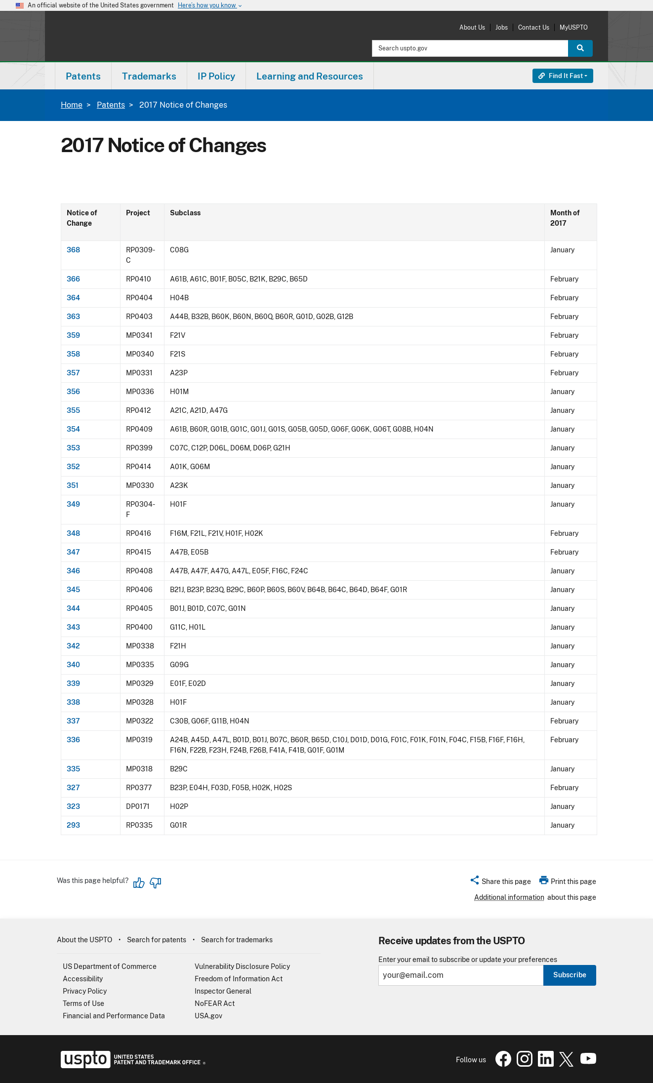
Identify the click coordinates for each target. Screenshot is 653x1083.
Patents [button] (83, 76)
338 (73, 702)
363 (73, 317)
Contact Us (533, 27)
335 (73, 769)
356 (73, 392)
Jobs (501, 27)
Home (71, 105)
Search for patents (156, 940)
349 (73, 504)
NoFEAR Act (215, 1003)
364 (73, 298)
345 (73, 590)
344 (73, 608)
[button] (500, 883)
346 (73, 571)
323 (73, 806)
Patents (111, 105)
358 (73, 354)
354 (73, 429)
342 (73, 646)
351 (73, 485)
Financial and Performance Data (114, 1016)
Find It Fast (560, 76)
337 (73, 721)
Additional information (509, 897)
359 (73, 335)
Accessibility (83, 979)
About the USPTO (84, 940)
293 (73, 825)
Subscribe (569, 975)
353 (73, 448)
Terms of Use (83, 1003)
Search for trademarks (237, 940)
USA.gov (208, 1016)
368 (73, 250)
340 (73, 665)
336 (73, 740)
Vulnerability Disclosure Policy (242, 966)
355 (73, 410)
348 (73, 533)
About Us (472, 27)
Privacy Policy (85, 991)
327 (73, 788)
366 (73, 279)
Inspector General (223, 991)
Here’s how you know (210, 5)
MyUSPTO (574, 27)
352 (73, 467)
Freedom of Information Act (239, 979)
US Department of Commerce (110, 966)
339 (73, 683)
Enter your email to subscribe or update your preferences (467, 959)
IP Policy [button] (216, 76)
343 (73, 627)
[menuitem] (83, 75)
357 (73, 373)
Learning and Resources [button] (309, 76)
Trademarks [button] (149, 76)
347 (73, 552)
